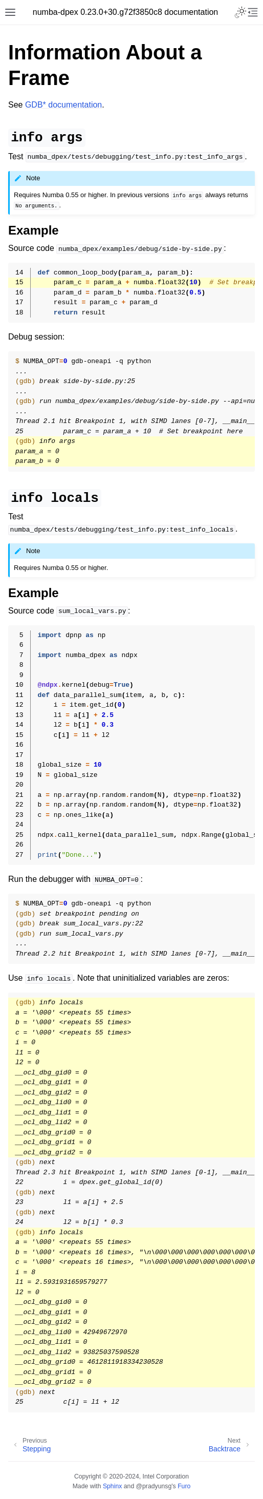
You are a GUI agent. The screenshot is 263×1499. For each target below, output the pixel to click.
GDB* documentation (63, 104)
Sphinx (112, 1486)
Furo (184, 1486)
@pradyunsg (154, 1486)
